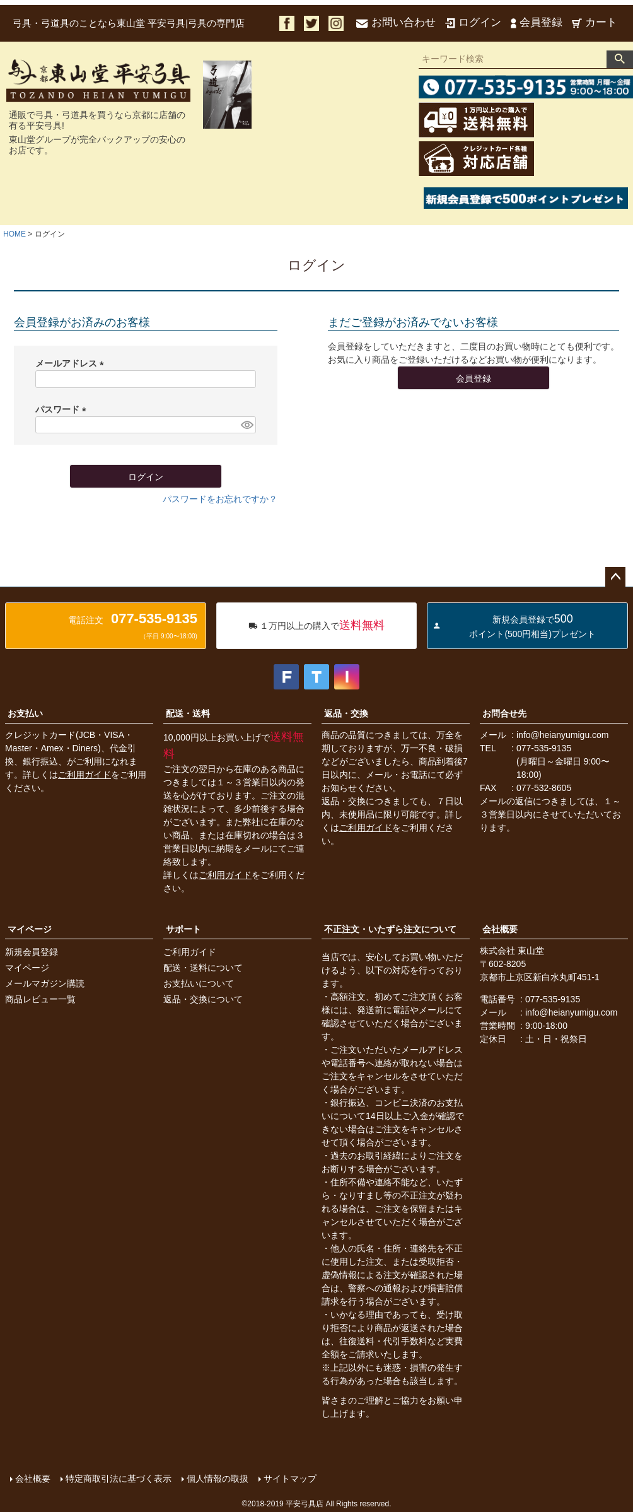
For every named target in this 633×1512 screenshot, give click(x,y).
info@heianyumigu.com (562, 735)
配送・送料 (188, 713)
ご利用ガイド (84, 775)
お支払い (25, 713)
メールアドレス (71, 363)
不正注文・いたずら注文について (390, 929)
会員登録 (536, 22)
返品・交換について (203, 999)
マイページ (30, 929)
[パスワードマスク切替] (246, 425)
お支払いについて (198, 983)
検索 (620, 59)
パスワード (63, 409)
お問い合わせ (396, 22)
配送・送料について (203, 968)
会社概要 (500, 929)
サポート (183, 929)
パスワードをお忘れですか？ (220, 499)
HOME (14, 234)
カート (594, 22)
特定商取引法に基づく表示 (118, 1479)
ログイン (473, 22)
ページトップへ (615, 577)
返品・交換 (346, 713)
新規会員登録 (31, 952)
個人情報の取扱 (217, 1479)
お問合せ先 (504, 713)
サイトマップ (290, 1479)
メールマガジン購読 (44, 983)
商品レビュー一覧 (40, 999)
